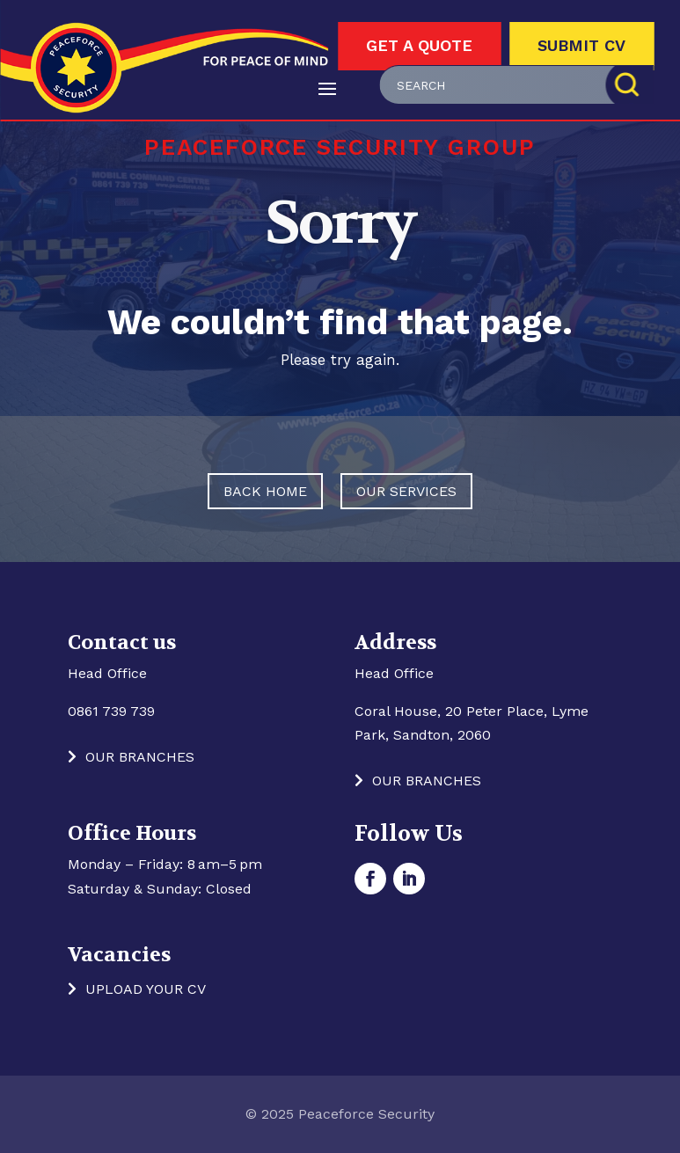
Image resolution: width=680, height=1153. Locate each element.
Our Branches (139, 756)
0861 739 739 (111, 711)
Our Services (406, 491)
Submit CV (581, 45)
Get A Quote (419, 45)
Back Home (265, 491)
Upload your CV (145, 989)
